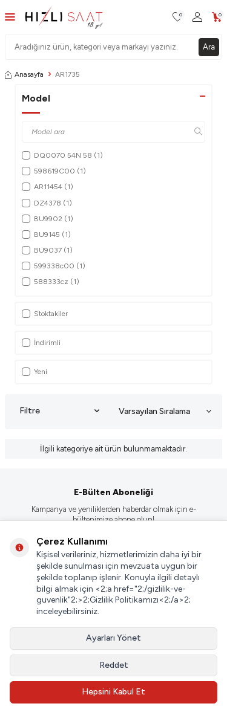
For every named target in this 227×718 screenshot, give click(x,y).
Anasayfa (24, 74)
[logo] (64, 17)
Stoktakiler (45, 313)
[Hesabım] (197, 17)
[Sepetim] (217, 17)
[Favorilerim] (178, 17)
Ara (209, 46)
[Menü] (10, 16)
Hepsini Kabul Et (113, 692)
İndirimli (41, 342)
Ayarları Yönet (113, 638)
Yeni (34, 371)
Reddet (113, 665)
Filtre (59, 411)
